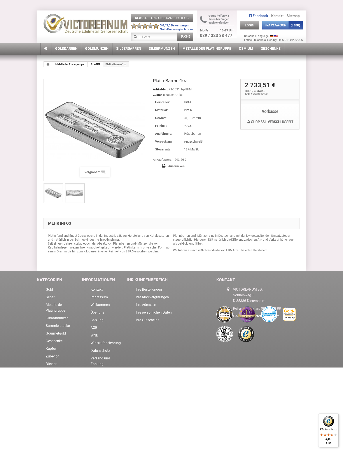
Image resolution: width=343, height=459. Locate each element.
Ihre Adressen (145, 305)
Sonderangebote (58, 371)
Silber (50, 297)
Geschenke (54, 341)
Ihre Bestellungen (148, 289)
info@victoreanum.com (261, 316)
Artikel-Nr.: (160, 89)
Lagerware (54, 415)
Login (249, 25)
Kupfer (51, 349)
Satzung (97, 320)
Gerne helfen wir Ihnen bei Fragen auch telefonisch (214, 19)
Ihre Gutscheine (147, 320)
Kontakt (277, 16)
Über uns (97, 312)
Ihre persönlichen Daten (153, 312)
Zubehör (52, 356)
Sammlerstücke (58, 326)
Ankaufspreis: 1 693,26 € (169, 159)
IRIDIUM (52, 423)
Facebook (258, 16)
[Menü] (336, 416)
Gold (49, 289)
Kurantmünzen (57, 318)
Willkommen (100, 305)
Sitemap (293, 16)
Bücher (51, 364)
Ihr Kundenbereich (147, 279)
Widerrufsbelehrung (106, 343)
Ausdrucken (176, 166)
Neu (49, 379)
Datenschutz (100, 351)
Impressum (99, 297)
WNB (94, 335)
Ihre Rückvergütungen (152, 297)
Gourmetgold (56, 333)
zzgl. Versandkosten (256, 93)
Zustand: (159, 95)
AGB (94, 328)
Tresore (51, 387)
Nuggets (52, 394)
